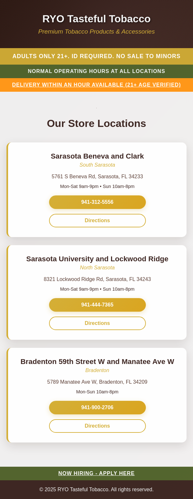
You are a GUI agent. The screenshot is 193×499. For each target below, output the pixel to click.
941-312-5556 (97, 202)
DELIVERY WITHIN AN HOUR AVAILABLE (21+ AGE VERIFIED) (96, 85)
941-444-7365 (97, 304)
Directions (97, 220)
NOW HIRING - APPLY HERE (96, 473)
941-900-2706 (97, 407)
